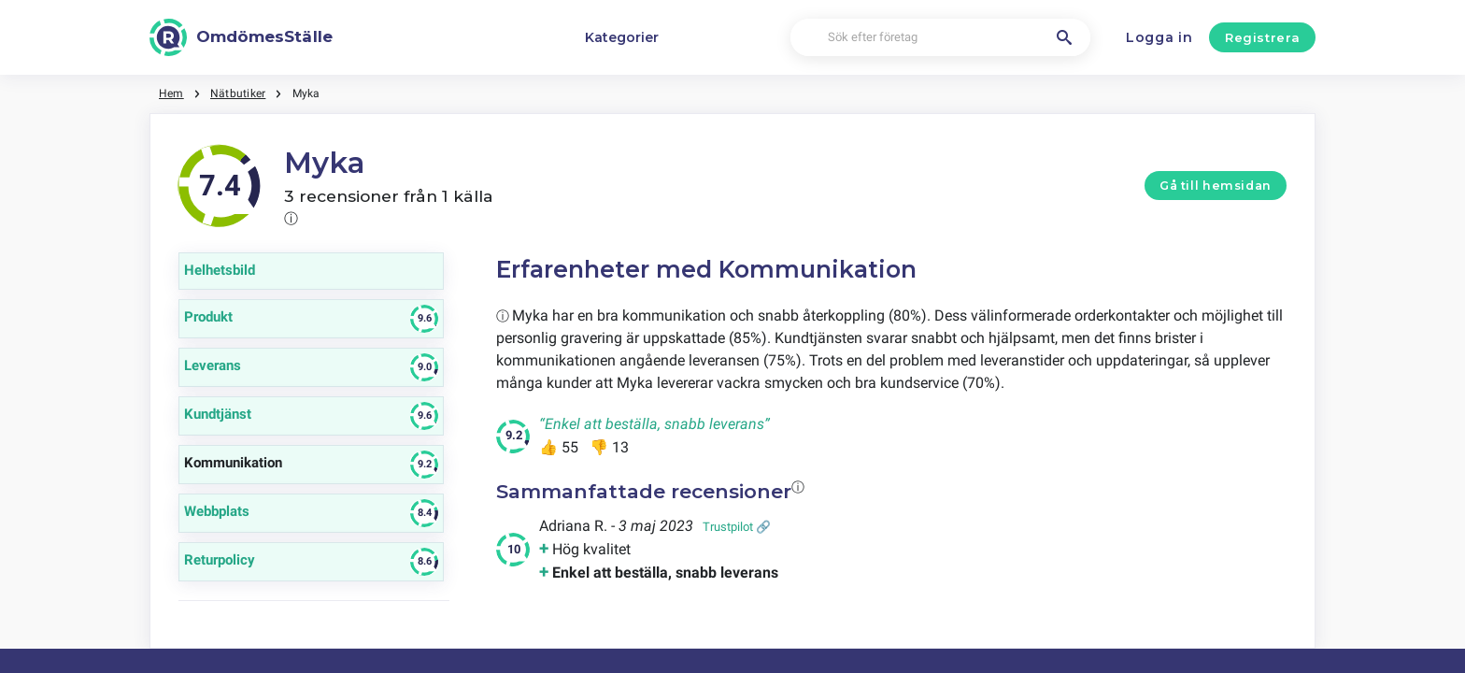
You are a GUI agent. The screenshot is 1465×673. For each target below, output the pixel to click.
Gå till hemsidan (1215, 186)
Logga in (1159, 37)
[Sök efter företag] (940, 38)
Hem (171, 93)
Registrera (1263, 37)
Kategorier (622, 37)
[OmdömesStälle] (241, 37)
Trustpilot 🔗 (737, 527)
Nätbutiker (237, 93)
